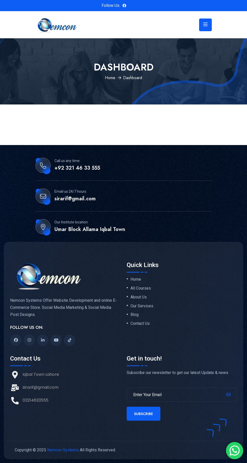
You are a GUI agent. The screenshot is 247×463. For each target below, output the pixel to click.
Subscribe (143, 413)
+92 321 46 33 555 (77, 168)
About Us (138, 297)
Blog (134, 314)
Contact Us (140, 323)
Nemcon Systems (63, 450)
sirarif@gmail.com (75, 198)
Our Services (141, 306)
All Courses (140, 288)
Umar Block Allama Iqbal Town (89, 229)
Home (110, 78)
